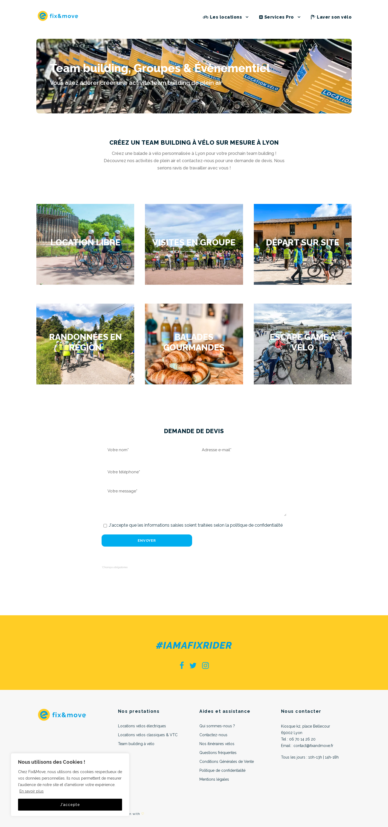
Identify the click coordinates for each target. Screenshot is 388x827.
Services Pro (276, 17)
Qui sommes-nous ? (217, 726)
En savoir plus (31, 791)
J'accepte (70, 804)
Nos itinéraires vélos (216, 744)
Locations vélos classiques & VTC (148, 735)
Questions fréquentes (218, 752)
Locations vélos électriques (142, 726)
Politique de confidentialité (222, 770)
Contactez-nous (213, 735)
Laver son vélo (331, 17)
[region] (70, 784)
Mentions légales (214, 779)
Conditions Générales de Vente (226, 761)
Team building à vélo (136, 744)
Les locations (222, 17)
